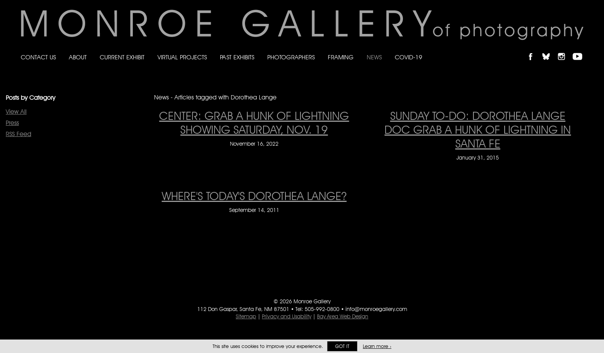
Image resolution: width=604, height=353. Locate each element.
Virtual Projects (182, 57)
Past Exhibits (237, 57)
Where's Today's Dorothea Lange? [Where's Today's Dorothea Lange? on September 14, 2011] (254, 196)
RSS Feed (18, 134)
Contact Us (38, 57)
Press (12, 122)
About (78, 57)
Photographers (291, 57)
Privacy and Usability (286, 316)
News (374, 57)
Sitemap (246, 316)
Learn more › (377, 346)
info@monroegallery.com (376, 309)
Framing (341, 57)
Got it (342, 346)
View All (16, 111)
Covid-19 (408, 57)
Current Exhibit (122, 57)
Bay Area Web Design (342, 316)
